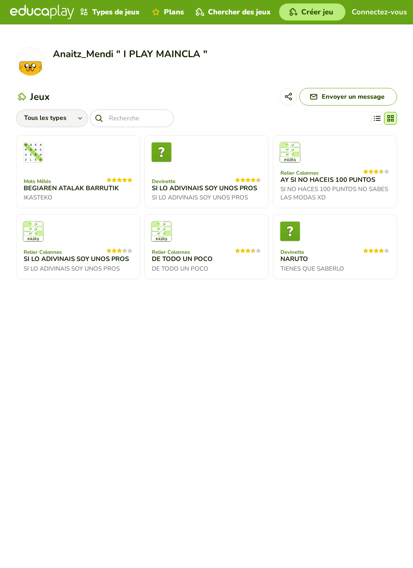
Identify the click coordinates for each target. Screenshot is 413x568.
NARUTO (294, 259)
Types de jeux (109, 12)
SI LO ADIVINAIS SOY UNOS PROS (204, 188)
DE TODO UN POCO (182, 259)
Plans (167, 12)
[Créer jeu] (312, 12)
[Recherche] (132, 118)
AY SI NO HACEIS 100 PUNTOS (327, 180)
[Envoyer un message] (348, 97)
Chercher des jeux (232, 12)
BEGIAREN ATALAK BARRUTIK (71, 188)
